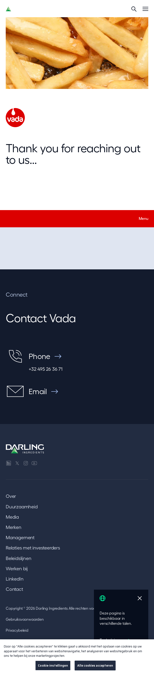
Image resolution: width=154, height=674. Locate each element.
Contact (14, 589)
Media (12, 517)
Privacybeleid (17, 630)
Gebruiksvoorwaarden (25, 619)
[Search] (134, 9)
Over (11, 496)
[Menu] (145, 9)
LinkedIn (14, 579)
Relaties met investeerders (33, 547)
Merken (13, 527)
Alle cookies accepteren (95, 668)
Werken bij (17, 568)
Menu (143, 218)
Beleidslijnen (18, 558)
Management (20, 537)
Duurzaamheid (22, 506)
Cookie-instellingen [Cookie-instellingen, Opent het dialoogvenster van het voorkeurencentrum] (53, 668)
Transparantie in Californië (28, 641)
